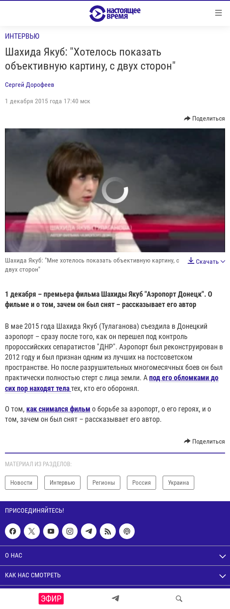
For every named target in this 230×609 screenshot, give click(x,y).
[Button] (204, 118)
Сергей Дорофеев (29, 84)
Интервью (22, 36)
